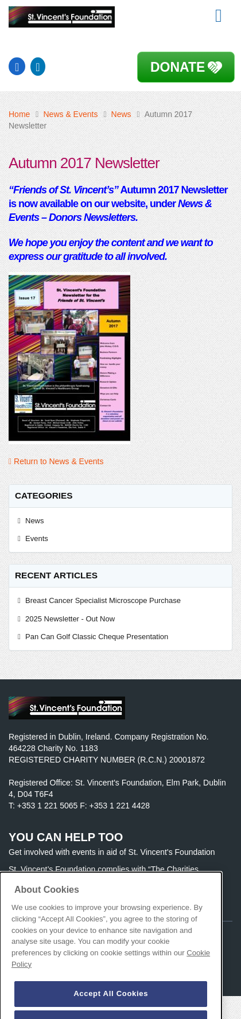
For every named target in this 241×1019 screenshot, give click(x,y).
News (121, 114)
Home (19, 114)
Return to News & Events (56, 461)
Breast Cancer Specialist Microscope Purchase (103, 600)
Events (36, 538)
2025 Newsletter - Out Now (70, 618)
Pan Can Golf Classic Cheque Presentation (96, 636)
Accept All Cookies (110, 1002)
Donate (177, 67)
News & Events (70, 114)
